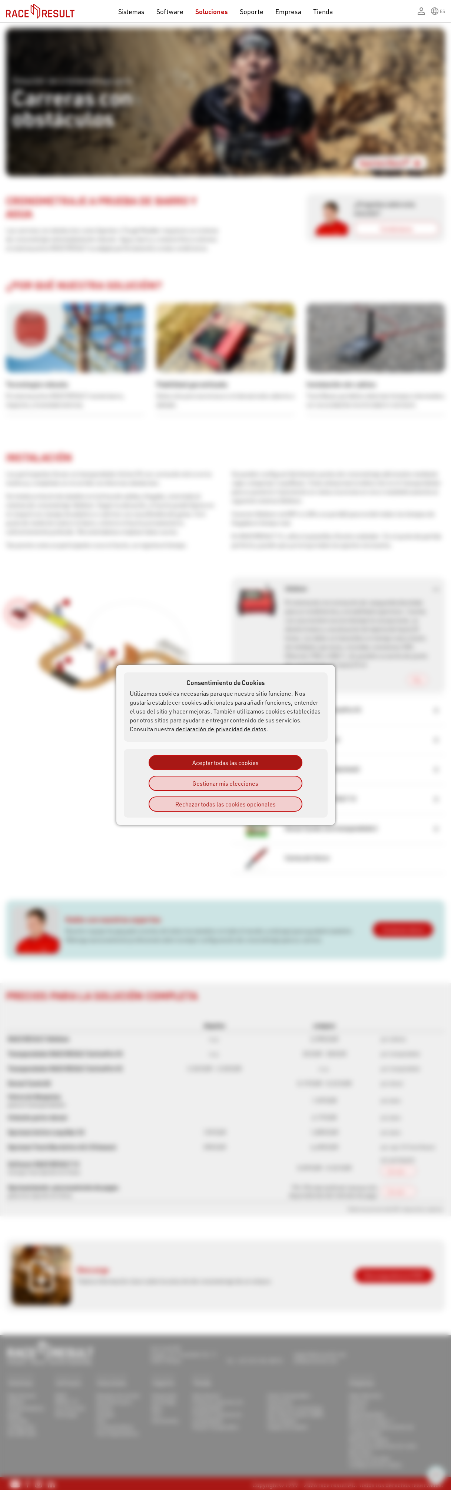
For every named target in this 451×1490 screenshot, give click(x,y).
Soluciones (211, 11)
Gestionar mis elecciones (225, 783)
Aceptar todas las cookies (225, 762)
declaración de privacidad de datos (221, 729)
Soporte (251, 11)
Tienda (323, 11)
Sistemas (131, 11)
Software (170, 11)
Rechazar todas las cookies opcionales (225, 804)
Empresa (288, 11)
